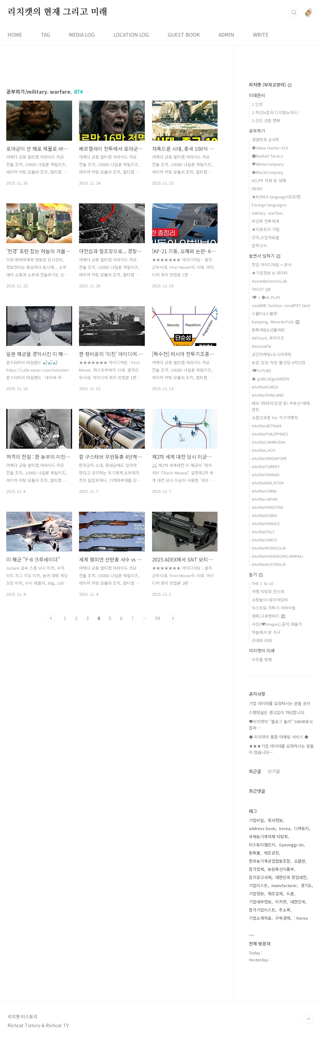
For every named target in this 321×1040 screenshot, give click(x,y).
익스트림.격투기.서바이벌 (274, 608)
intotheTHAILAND (268, 395)
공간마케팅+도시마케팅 (272, 354)
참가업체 (256, 869)
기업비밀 (256, 820)
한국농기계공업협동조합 (269, 861)
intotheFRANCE (266, 523)
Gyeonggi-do (291, 845)
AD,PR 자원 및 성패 (269, 180)
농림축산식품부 (281, 869)
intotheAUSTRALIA (269, 564)
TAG (45, 34)
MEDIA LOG (82, 34)
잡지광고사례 (260, 877)
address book (262, 828)
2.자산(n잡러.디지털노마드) (275, 112)
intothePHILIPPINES (270, 434)
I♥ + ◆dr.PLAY (266, 297)
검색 (294, 12)
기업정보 (256, 893)
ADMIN (226, 34)
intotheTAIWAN (265, 475)
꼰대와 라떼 (262, 640)
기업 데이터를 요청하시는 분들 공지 (279, 703)
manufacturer (284, 885)
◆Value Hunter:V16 (270, 148)
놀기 (256, 574)
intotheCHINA (264, 491)
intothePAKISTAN (267, 507)
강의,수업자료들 (265, 237)
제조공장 (271, 853)
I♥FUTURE (261, 371)
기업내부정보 (260, 902)
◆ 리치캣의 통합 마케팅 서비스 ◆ (278, 737)
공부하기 (257, 131)
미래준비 (257, 95)
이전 (51, 618)
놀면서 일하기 (264, 256)
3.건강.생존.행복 (266, 120)
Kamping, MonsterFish (275, 322)
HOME (15, 34)
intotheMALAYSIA (268, 483)
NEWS (257, 188)
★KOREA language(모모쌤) (276, 197)
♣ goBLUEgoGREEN (270, 379)
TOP (308, 1019)
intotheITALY (263, 532)
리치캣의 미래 (262, 650)
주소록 (284, 910)
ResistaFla (261, 346)
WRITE (260, 34)
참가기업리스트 (262, 910)
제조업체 (275, 893)
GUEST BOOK (184, 34)
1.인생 (257, 104)
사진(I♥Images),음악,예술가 (277, 624)
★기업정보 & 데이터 (269, 273)
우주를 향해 (262, 659)
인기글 (274, 771)
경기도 (306, 885)
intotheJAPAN (264, 499)
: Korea (301, 918)
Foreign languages (269, 205)
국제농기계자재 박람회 (268, 836)
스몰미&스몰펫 (264, 313)
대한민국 (297, 902)
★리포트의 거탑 (266, 229)
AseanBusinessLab (269, 281)
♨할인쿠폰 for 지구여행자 (275, 418)
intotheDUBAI (264, 515)
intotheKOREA (265, 387)
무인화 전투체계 (265, 221)
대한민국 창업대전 (291, 877)
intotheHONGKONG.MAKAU (277, 556)
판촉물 (254, 853)
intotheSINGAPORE (269, 458)
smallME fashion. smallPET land (281, 305)
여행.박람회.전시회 (268, 591)
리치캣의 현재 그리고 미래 (57, 12)
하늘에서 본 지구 (266, 632)
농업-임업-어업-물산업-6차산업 (278, 362)
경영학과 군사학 (265, 140)
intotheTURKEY (266, 466)
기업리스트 (258, 885)
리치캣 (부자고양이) (270, 84)
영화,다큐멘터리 (268, 616)
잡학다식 (259, 245)
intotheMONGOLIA (269, 548)
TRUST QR (261, 289)
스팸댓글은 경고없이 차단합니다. (277, 712)
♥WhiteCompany (268, 164)
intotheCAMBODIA (268, 442)
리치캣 (281, 902)
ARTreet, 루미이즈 (268, 338)
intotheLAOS (264, 450)
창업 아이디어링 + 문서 (272, 265)
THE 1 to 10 (262, 583)
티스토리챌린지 (262, 845)
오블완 (299, 861)
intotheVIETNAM (266, 426)
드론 (290, 893)
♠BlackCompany (267, 172)
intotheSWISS (264, 540)
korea (284, 828)
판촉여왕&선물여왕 (268, 330)
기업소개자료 (260, 918)
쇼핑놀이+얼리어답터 (270, 600)
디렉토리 (301, 828)
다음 (172, 618)
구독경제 (282, 918)
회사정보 (275, 820)
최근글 (255, 771)
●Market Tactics (267, 156)
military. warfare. (268, 213)
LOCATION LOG (131, 34)
